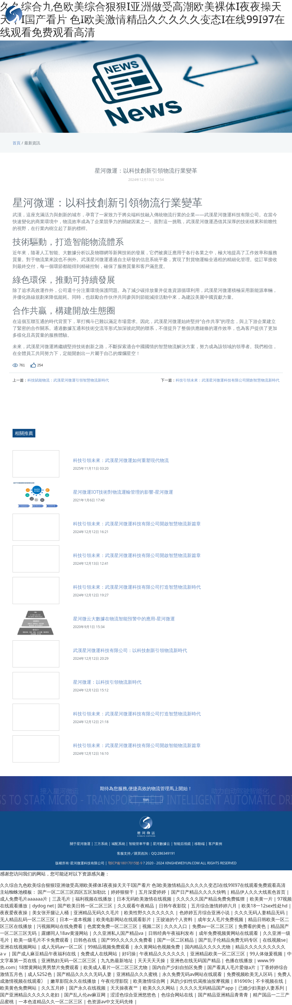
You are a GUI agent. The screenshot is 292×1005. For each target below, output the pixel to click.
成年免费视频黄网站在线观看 (229, 933)
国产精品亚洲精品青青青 (223, 995)
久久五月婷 (53, 988)
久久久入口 (176, 926)
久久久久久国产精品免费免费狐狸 (211, 899)
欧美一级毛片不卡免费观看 (42, 940)
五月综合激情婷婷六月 (214, 906)
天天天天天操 (152, 960)
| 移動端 (198, 843)
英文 (281, 14)
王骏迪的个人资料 (175, 919)
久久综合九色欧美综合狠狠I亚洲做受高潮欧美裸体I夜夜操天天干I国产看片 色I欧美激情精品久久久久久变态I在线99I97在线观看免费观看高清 (142, 885)
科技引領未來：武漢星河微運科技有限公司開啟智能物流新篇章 (137, 745)
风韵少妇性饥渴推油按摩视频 (200, 981)
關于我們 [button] (232, 14)
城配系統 (99, 14)
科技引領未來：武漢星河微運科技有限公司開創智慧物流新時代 (227, 380)
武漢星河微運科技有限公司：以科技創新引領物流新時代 (130, 650)
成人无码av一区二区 (62, 947)
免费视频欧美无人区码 (250, 974)
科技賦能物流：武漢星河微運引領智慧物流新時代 (68, 380)
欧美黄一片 (262, 899)
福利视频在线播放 (94, 899)
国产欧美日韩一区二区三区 (85, 906)
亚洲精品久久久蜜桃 (137, 974)
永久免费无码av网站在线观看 (192, 974)
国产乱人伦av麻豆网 (85, 995)
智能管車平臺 (121, 14)
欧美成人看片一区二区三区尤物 (116, 967)
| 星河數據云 (160, 843)
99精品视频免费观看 (109, 947)
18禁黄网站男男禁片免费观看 (49, 967)
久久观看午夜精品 (136, 906)
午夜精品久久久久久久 (162, 953)
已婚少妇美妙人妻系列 (261, 988)
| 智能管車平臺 (137, 843)
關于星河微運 (80, 843)
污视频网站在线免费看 (60, 926)
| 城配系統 (117, 843)
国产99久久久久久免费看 (127, 940)
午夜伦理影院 (115, 981)
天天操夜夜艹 (124, 988)
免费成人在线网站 (99, 953)
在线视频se (274, 940)
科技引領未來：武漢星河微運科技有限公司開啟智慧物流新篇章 (137, 523)
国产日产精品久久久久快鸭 (199, 892)
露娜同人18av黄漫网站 (65, 933)
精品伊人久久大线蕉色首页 (259, 892)
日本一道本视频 (76, 919)
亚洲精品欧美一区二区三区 (218, 953)
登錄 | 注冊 (263, 14)
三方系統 (80, 14)
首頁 (63, 14)
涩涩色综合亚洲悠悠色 (133, 995)
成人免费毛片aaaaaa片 (24, 899)
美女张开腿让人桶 (51, 912)
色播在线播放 (239, 960)
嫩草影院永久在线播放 (73, 981)
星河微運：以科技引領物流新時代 (107, 682)
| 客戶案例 (214, 843)
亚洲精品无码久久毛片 (97, 912)
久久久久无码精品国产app (207, 988)
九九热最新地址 (117, 960)
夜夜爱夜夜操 (14, 912)
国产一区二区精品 (176, 940)
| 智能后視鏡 (181, 843)
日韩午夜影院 (173, 906)
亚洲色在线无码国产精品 (196, 960)
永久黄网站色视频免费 (157, 947)
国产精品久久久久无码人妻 (85, 974)
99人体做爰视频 (266, 953)
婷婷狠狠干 (123, 892)
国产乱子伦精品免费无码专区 (228, 940)
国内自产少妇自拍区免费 (178, 967)
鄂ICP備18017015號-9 (125, 863)
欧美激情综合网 (149, 981)
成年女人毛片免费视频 (221, 919)
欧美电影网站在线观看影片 (124, 919)
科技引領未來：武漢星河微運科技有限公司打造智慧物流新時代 (137, 587)
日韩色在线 (86, 940)
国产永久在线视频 (88, 988)
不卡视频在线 (270, 981)
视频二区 (151, 926)
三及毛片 (62, 899)
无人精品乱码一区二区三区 (28, 919)
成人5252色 (40, 974)
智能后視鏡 (166, 14)
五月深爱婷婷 (153, 892)
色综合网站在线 (177, 995)
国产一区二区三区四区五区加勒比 (72, 892)
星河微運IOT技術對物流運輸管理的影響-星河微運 (123, 492)
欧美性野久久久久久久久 (149, 912)
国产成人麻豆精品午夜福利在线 (44, 953)
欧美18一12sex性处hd (265, 906)
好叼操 (129, 953)
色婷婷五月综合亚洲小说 (205, 912)
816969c (243, 981)
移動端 (186, 14)
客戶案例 (205, 14)
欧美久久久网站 (159, 988)
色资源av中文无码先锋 (110, 1001)
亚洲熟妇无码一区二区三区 (69, 960)
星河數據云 (144, 14)
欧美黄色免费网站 (19, 988)
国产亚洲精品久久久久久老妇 (30, 995)
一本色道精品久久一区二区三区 (51, 1001)
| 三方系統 (99, 843)
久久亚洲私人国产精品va (119, 933)
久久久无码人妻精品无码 (260, 912)
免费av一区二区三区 (213, 926)
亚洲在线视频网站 (19, 947)
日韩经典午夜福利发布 (171, 933)
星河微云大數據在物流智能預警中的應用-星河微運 (124, 618)
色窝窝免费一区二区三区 (113, 926)
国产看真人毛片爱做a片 (232, 967)
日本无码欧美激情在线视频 (145, 899)
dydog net (43, 906)
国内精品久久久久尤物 (208, 947)
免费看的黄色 (252, 926)
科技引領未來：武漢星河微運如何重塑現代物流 (121, 460)
